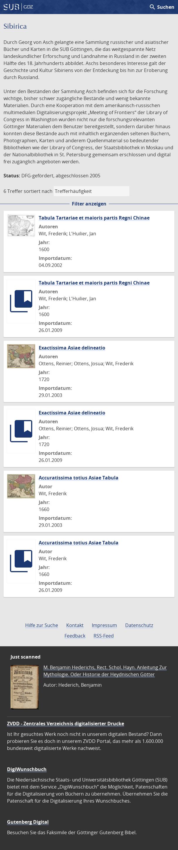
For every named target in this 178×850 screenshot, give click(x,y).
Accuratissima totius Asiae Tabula (78, 477)
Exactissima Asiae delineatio (72, 348)
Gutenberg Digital (28, 822)
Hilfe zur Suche (41, 625)
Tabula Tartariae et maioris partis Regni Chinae (94, 218)
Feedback (75, 636)
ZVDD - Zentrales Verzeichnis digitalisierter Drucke (65, 723)
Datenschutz (139, 625)
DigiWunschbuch (27, 769)
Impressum (104, 625)
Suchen (161, 7)
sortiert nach (38, 191)
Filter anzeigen (89, 203)
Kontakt (75, 625)
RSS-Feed (104, 636)
